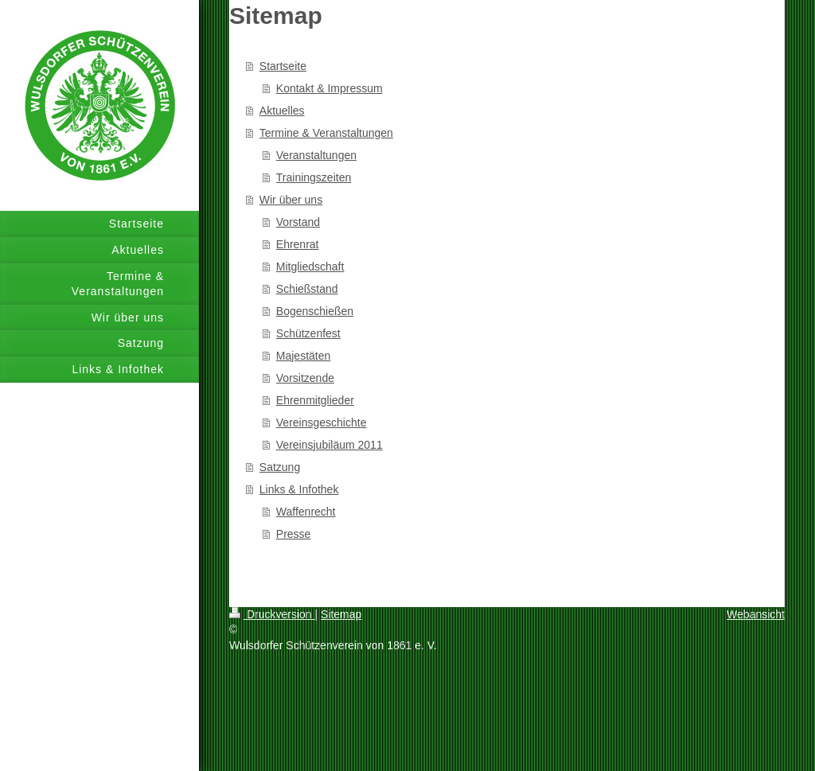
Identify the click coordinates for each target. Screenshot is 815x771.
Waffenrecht (306, 511)
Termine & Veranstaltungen (326, 133)
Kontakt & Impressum (329, 88)
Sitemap (341, 614)
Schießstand (307, 288)
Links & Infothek (299, 489)
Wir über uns (290, 199)
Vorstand (298, 222)
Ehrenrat (297, 244)
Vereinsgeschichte (321, 422)
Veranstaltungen (316, 155)
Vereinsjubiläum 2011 (329, 444)
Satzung (279, 467)
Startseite (282, 66)
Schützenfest (308, 333)
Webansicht (756, 614)
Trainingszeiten (313, 177)
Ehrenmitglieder (315, 400)
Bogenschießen (314, 311)
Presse (293, 534)
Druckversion (271, 614)
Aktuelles (282, 110)
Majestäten (303, 355)
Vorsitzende (305, 378)
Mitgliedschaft (310, 266)
